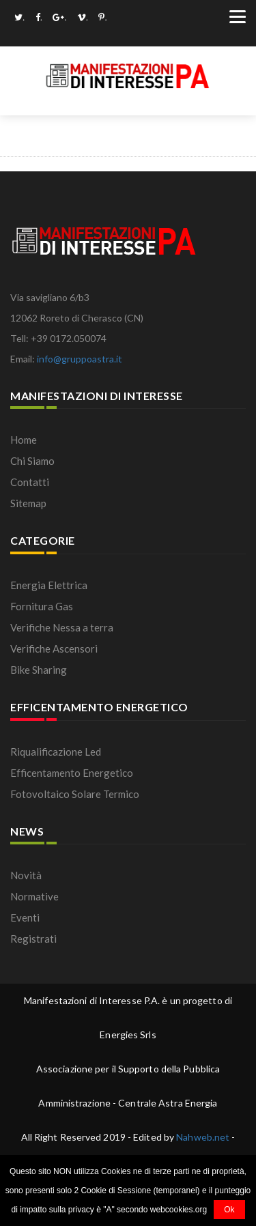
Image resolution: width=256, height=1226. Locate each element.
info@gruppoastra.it (79, 359)
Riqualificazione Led (55, 751)
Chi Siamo (32, 461)
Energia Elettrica (48, 585)
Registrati (33, 938)
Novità (26, 875)
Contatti (29, 482)
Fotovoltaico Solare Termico (74, 794)
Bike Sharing (38, 670)
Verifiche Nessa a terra (61, 627)
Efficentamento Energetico (71, 773)
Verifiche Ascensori (54, 648)
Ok (229, 1209)
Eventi (25, 917)
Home (23, 439)
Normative (34, 896)
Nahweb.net (202, 1137)
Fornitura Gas (41, 606)
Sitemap (28, 503)
